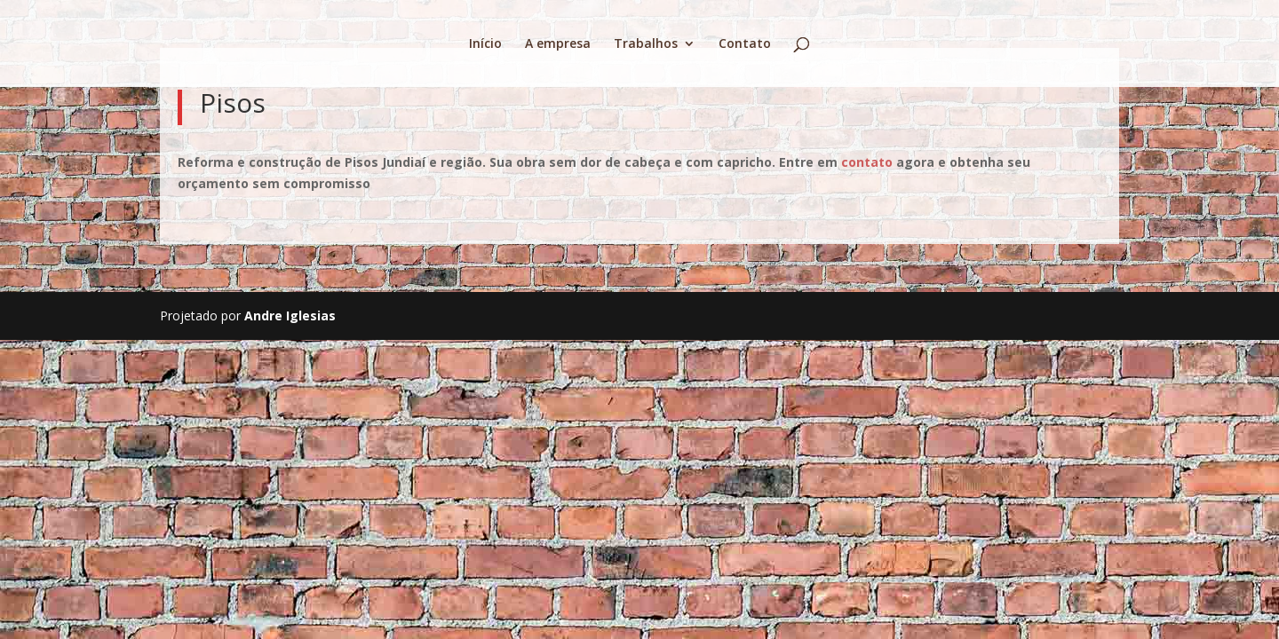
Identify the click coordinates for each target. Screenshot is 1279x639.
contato (867, 162)
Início (485, 44)
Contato (745, 44)
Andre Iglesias (290, 315)
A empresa (558, 44)
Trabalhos (646, 44)
